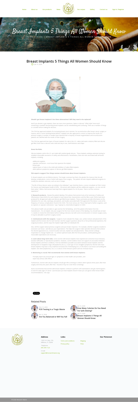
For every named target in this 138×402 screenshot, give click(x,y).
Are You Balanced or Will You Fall (53, 317)
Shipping (83, 341)
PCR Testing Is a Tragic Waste (52, 309)
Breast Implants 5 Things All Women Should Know (89, 316)
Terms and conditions (68, 341)
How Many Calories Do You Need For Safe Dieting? (91, 309)
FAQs (82, 344)
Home (24, 9)
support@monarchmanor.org (50, 353)
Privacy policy (65, 344)
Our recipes (81, 9)
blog (40, 37)
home (30, 37)
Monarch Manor (22, 400)
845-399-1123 (45, 348)
